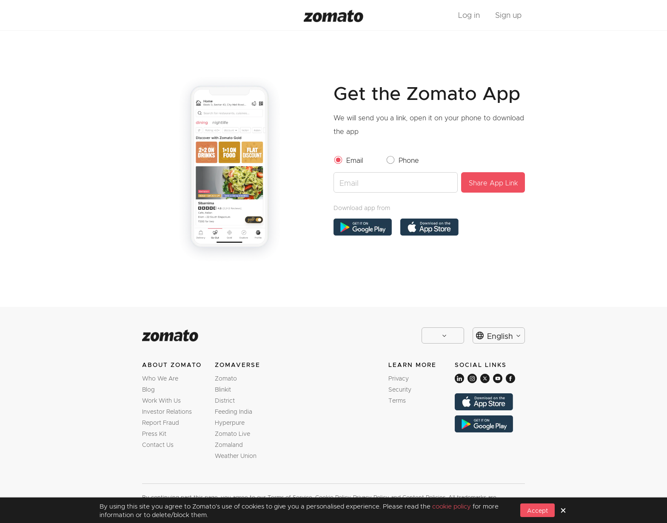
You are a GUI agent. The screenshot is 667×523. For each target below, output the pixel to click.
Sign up (508, 15)
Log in (469, 15)
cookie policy (452, 506)
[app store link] (363, 227)
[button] (537, 510)
